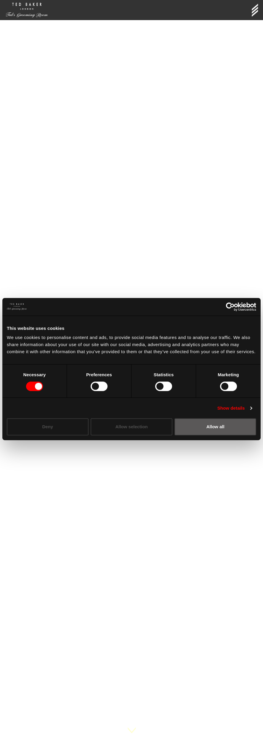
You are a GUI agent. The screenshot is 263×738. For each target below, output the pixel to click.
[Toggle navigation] (254, 10)
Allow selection (131, 426)
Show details (231, 408)
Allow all (215, 426)
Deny (47, 426)
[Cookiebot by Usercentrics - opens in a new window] (230, 306)
